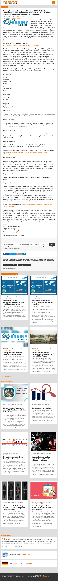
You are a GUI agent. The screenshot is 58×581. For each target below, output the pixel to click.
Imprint (5, 576)
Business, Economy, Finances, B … (44, 296)
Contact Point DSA (28, 576)
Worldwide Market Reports (8, 406)
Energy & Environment (19, 16)
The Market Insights (36, 406)
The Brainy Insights (15, 18)
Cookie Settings (45, 576)
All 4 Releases (6, 376)
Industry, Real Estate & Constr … (44, 404)
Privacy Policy (11, 576)
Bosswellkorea (35, 454)
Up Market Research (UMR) (37, 503)
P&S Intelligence (6, 454)
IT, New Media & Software (13, 296)
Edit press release (24, 265)
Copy (52, 244)
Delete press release (10, 265)
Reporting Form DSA (37, 576)
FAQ (2, 576)
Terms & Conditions (18, 576)
